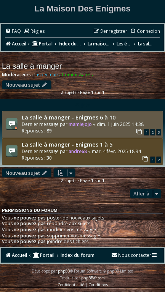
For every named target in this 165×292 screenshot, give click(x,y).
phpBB (64, 271)
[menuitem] (13, 31)
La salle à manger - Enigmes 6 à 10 (68, 117)
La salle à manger (32, 66)
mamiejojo (80, 124)
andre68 (78, 151)
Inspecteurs (46, 75)
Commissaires (77, 75)
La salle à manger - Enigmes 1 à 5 (67, 144)
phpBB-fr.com (93, 278)
